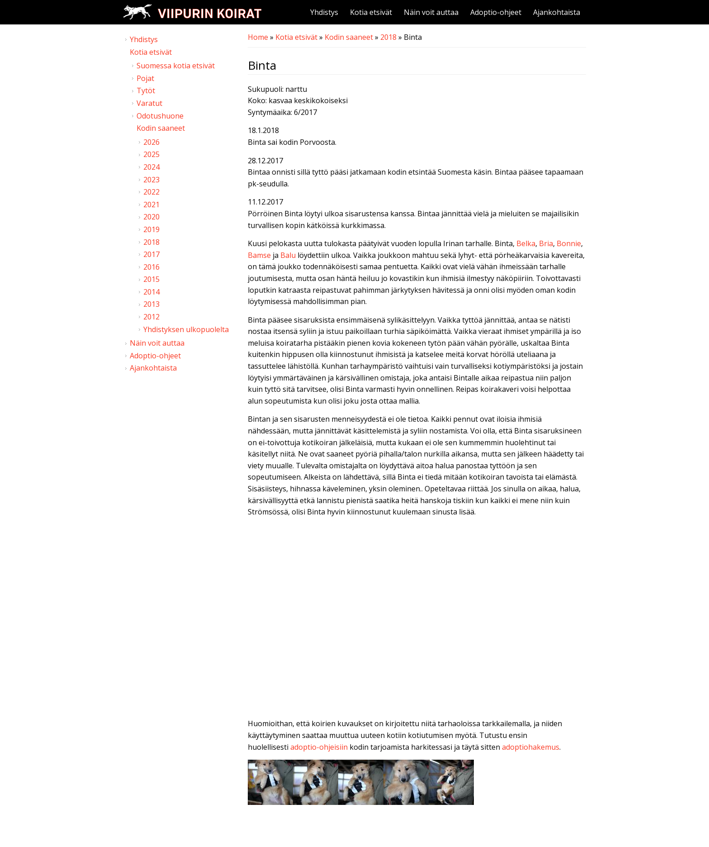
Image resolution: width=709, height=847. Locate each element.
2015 (151, 279)
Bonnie (569, 243)
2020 (151, 217)
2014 (151, 292)
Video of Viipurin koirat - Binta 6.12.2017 (417, 620)
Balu (288, 255)
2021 (151, 204)
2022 (151, 192)
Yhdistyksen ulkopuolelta (186, 329)
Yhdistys (324, 12)
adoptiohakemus (530, 747)
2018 (388, 37)
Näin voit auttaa (431, 12)
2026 (151, 142)
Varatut (149, 103)
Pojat (145, 78)
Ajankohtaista (556, 12)
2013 (151, 304)
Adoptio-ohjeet (495, 12)
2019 (151, 229)
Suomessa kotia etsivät (176, 66)
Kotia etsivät (371, 12)
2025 (151, 154)
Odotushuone (160, 116)
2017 (151, 254)
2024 (151, 167)
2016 (151, 267)
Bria (546, 243)
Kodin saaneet (349, 37)
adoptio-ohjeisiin (319, 747)
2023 (151, 180)
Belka (525, 243)
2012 (151, 317)
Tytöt (146, 90)
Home (258, 37)
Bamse (259, 255)
